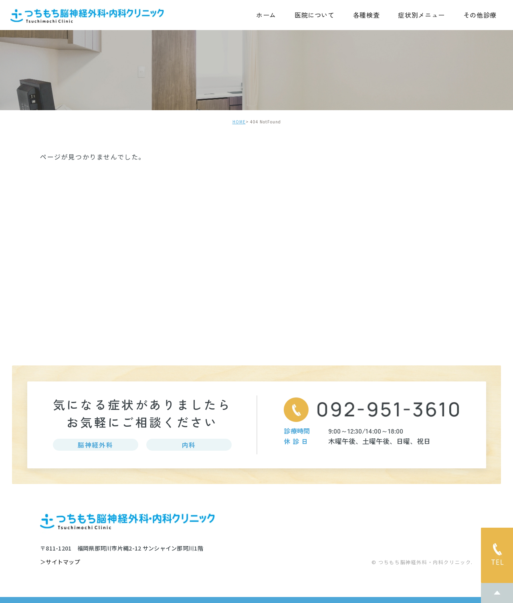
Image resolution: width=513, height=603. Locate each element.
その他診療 (480, 15)
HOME (239, 122)
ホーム (266, 15)
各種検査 (366, 15)
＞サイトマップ (60, 562)
